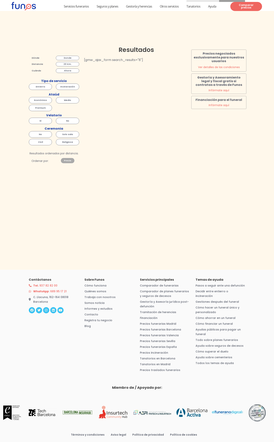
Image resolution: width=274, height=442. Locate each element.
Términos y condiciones (88, 435)
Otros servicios (169, 6)
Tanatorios (193, 6)
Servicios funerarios (76, 6)
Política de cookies (183, 435)
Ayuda (212, 6)
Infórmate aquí (219, 90)
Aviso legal (118, 435)
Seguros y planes (107, 6)
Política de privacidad (148, 435)
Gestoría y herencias (139, 6)
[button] (35, 58)
